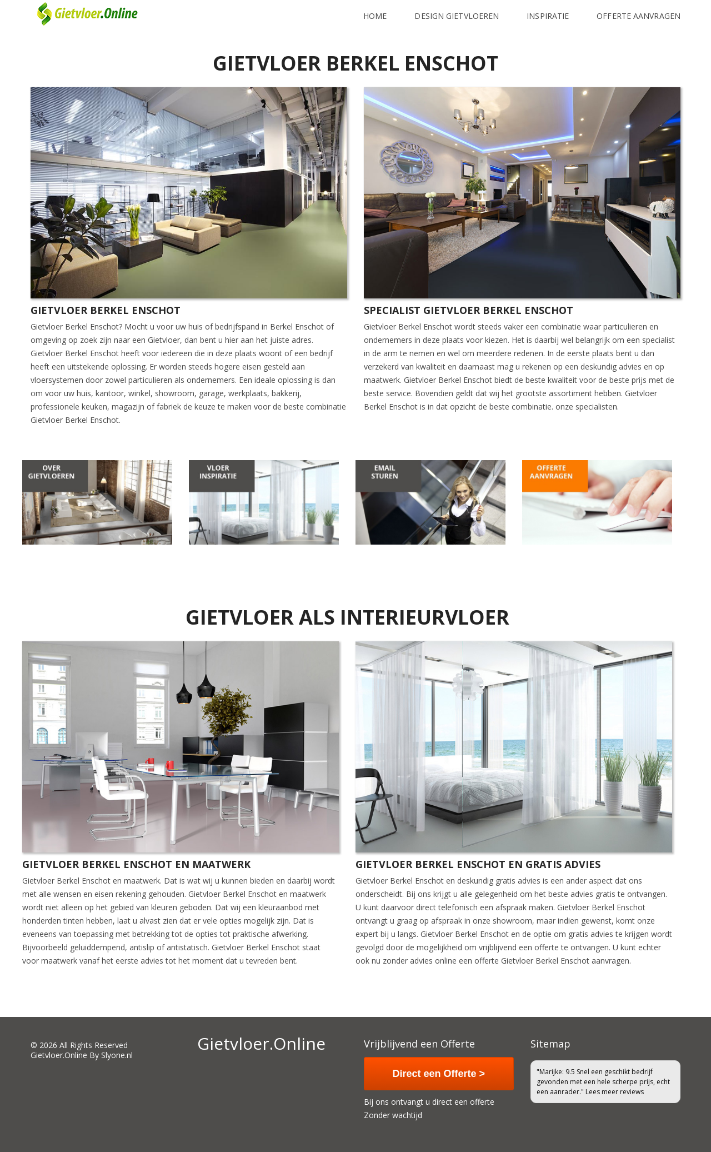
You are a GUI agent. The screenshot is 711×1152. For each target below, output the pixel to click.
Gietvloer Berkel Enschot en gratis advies (478, 864)
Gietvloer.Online (59, 1055)
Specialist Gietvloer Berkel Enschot (468, 310)
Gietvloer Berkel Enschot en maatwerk (136, 864)
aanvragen (610, 960)
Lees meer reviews (614, 1091)
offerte (486, 960)
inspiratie (548, 10)
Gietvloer (47, 353)
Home (375, 10)
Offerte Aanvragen (638, 10)
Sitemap (550, 1043)
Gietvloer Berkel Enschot (106, 310)
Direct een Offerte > (439, 1073)
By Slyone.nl (111, 1055)
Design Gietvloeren (456, 10)
